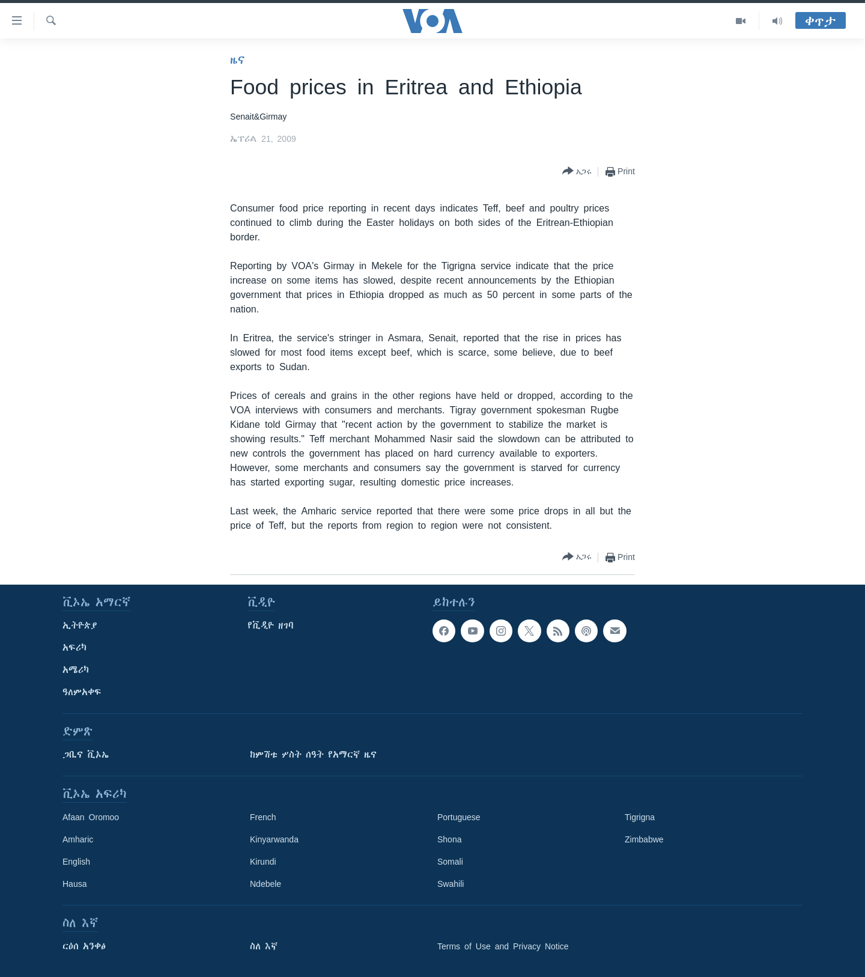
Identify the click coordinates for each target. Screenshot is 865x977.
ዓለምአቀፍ (82, 692)
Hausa (74, 883)
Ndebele (265, 883)
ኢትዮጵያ (79, 625)
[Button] (577, 171)
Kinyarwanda (274, 839)
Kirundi (263, 861)
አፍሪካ (74, 647)
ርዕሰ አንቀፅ (84, 946)
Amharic (77, 839)
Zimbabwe (644, 839)
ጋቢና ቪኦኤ (85, 754)
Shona (449, 839)
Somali (450, 861)
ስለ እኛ (264, 946)
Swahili (450, 883)
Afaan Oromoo (90, 817)
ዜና (237, 60)
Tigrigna (640, 817)
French (263, 817)
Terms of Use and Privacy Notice (503, 946)
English (76, 861)
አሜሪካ (75, 670)
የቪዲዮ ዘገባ (270, 625)
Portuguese (459, 817)
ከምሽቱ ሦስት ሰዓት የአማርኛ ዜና (313, 754)
